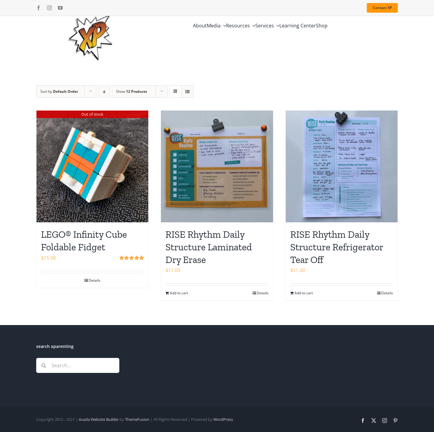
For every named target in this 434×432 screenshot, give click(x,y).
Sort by (59, 91)
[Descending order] (104, 91)
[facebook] (38, 7)
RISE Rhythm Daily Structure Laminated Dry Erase (208, 247)
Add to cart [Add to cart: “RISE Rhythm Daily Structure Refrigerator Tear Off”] (303, 293)
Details (94, 280)
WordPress (223, 419)
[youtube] (60, 7)
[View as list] (187, 91)
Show (131, 91)
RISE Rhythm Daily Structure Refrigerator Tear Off (336, 247)
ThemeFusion (137, 419)
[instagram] (49, 7)
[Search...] (77, 365)
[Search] (43, 365)
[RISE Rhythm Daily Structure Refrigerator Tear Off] (342, 166)
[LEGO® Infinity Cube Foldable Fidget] (92, 166)
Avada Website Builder (99, 419)
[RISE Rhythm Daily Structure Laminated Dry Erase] (217, 166)
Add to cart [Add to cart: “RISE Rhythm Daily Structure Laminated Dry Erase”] (179, 293)
